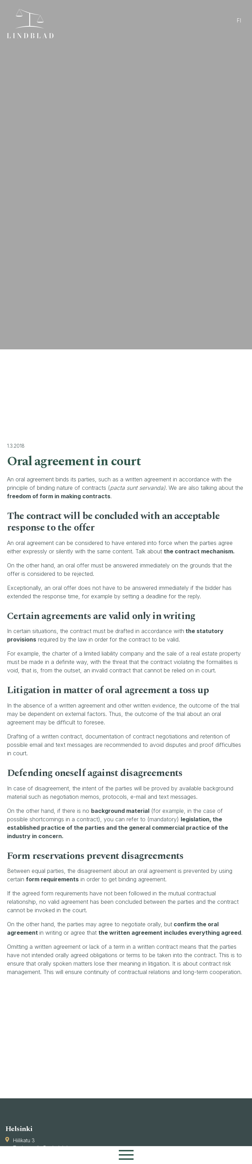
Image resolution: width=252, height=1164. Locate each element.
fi (239, 20)
